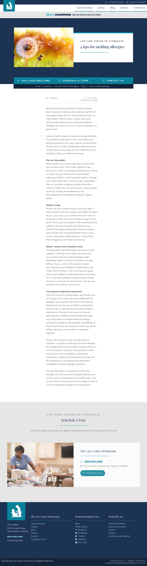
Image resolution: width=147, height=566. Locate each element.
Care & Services (84, 8)
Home (37, 86)
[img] (18, 81)
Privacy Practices (136, 561)
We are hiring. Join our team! (73, 15)
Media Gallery (81, 527)
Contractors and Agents (119, 536)
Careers (124, 8)
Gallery (101, 8)
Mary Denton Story (117, 527)
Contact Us (139, 8)
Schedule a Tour (73, 80)
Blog (112, 8)
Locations (47, 86)
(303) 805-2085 (93, 466)
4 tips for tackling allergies (99, 86)
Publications (80, 530)
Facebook (81, 533)
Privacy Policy (117, 561)
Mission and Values (116, 524)
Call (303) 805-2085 (33, 80)
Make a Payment (136, 2)
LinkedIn (80, 539)
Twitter (80, 536)
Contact (34, 536)
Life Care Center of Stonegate (67, 86)
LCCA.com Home (114, 2)
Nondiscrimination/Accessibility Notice (126, 563)
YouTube (81, 542)
